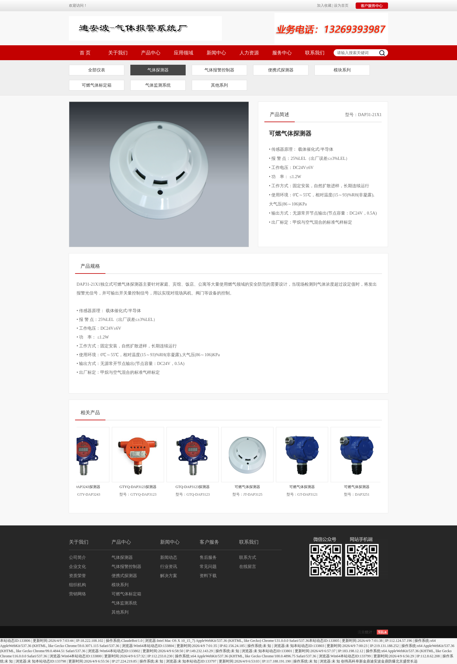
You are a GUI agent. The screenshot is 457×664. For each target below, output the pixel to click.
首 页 (85, 52)
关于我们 (118, 52)
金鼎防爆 (388, 661)
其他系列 (219, 85)
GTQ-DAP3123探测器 (196, 487)
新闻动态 (168, 557)
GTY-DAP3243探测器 (86, 487)
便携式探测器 (281, 70)
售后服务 (208, 557)
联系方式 (247, 557)
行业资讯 (168, 566)
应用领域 (183, 52)
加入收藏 (324, 5)
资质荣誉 (77, 575)
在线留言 (247, 566)
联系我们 (315, 52)
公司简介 (77, 557)
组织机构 (77, 585)
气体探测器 (158, 70)
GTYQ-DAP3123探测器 (140, 487)
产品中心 (150, 52)
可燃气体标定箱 (97, 85)
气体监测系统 (158, 85)
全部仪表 (96, 70)
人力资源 (249, 52)
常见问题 (208, 566)
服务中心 (282, 52)
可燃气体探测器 (250, 487)
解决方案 (168, 575)
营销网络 (77, 594)
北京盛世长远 (406, 661)
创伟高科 (348, 661)
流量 (361, 632)
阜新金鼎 (363, 661)
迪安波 (375, 661)
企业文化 (77, 566)
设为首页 (341, 5)
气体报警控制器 (219, 70)
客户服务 (209, 542)
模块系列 (342, 70)
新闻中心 (216, 52)
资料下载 (208, 575)
